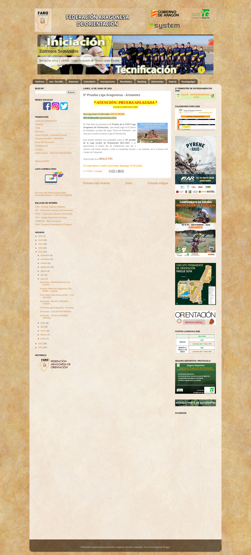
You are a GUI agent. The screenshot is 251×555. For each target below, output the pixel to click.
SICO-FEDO (117, 114)
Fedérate (39, 124)
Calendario (89, 81)
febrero (44, 335)
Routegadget (188, 81)
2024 (40, 244)
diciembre (45, 255)
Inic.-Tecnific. (56, 81)
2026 (40, 236)
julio (43, 275)
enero (43, 339)
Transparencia (41, 146)
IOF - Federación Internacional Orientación (54, 210)
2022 (40, 252)
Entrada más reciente (96, 183)
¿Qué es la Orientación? (46, 121)
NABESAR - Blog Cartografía (48, 221)
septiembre (46, 267)
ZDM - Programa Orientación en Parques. (53, 225)
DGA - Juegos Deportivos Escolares (51, 217)
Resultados (126, 81)
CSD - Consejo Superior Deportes (50, 207)
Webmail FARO (42, 161)
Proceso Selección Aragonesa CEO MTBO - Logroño (56, 290)
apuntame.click (108, 117)
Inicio (129, 183)
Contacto (39, 149)
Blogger (166, 547)
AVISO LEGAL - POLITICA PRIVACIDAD (53, 153)
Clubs (37, 128)
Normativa (39, 132)
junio (43, 279)
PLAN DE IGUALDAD (45, 142)
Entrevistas (157, 81)
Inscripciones (107, 81)
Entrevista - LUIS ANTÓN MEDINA (55, 311)
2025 (40, 240)
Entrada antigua (158, 183)
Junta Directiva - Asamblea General (51, 135)
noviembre (46, 259)
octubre (44, 263)
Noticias (40, 81)
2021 (40, 344)
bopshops (138, 547)
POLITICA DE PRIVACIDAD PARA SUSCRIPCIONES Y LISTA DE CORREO (53, 194)
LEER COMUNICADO (125, 107)
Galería (172, 81)
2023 (40, 248)
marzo (44, 331)
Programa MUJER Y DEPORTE (49, 139)
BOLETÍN (106, 158)
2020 (40, 347)
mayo (43, 323)
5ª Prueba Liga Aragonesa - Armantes (57, 308)
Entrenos (73, 81)
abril (43, 327)
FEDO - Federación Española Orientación (53, 214)
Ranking (141, 81)
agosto (44, 271)
